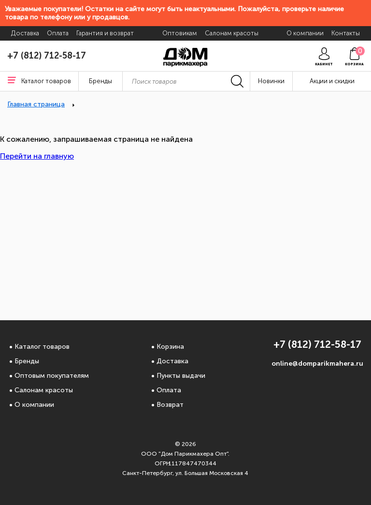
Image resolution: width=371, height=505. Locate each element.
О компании (34, 405)
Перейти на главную (37, 156)
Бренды (26, 361)
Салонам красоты (43, 390)
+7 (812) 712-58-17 (46, 55)
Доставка (172, 361)
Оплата (169, 390)
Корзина (170, 346)
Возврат (170, 405)
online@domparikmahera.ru (317, 363)
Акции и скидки (332, 81)
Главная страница (36, 104)
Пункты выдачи (181, 375)
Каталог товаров (42, 346)
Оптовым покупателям (51, 375)
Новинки (271, 81)
